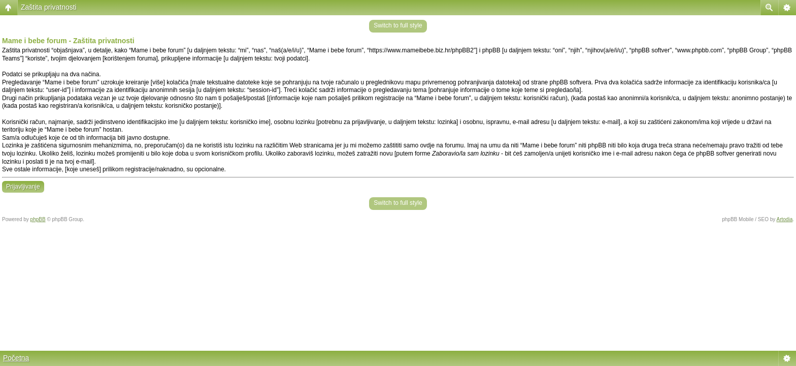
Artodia (785, 219)
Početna (16, 358)
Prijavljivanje (23, 186)
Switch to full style (398, 25)
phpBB (38, 219)
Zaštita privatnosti (49, 7)
